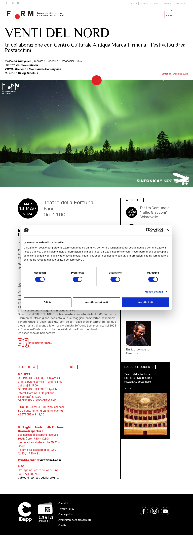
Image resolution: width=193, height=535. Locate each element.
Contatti (133, 3)
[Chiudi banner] (168, 230)
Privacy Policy (66, 509)
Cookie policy (65, 514)
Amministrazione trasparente (156, 3)
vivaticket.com (50, 460)
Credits (62, 525)
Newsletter (180, 3)
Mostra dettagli (154, 291)
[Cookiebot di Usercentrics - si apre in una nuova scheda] (148, 230)
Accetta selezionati (96, 302)
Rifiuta (48, 302)
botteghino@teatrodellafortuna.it (39, 477)
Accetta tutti (145, 302)
